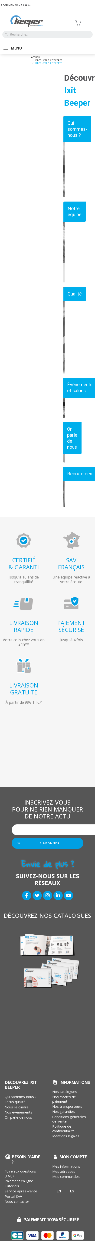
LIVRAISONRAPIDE (23, 626)
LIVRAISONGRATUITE (23, 688)
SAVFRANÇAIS (71, 563)
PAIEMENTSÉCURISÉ (71, 626)
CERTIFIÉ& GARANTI (24, 563)
